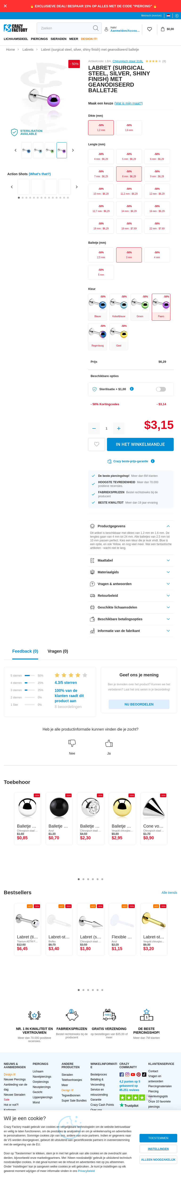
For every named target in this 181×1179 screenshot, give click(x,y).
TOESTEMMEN (158, 1138)
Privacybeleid (86, 1171)
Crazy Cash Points (102, 1104)
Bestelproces (98, 1074)
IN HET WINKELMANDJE (140, 444)
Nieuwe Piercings (15, 1079)
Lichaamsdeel (16, 39)
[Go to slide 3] (26, 198)
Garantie (95, 1099)
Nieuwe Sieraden (14, 1094)
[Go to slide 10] (53, 198)
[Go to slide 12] (60, 198)
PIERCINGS (39, 39)
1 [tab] (78, 879)
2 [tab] (83, 879)
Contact (153, 1071)
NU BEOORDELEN (139, 704)
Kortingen (10, 1110)
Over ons (96, 1110)
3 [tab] (88, 879)
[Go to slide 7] (41, 198)
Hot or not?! (11, 1104)
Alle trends (169, 892)
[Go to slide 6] (38, 198)
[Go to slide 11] (57, 198)
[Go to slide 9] (49, 198)
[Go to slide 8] (45, 198)
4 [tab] (92, 879)
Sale (6, 1099)
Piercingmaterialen (160, 1086)
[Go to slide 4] (30, 198)
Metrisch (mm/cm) (151, 15)
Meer (73, 39)
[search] (63, 28)
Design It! (89, 39)
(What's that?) (40, 174)
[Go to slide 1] (19, 198)
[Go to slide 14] (68, 198)
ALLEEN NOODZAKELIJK (158, 1159)
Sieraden (58, 39)
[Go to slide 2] (23, 198)
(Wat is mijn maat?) (128, 103)
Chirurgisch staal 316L (128, 61)
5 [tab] (97, 879)
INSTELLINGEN (158, 1149)
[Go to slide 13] (64, 198)
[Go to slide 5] (34, 198)
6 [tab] (102, 879)
